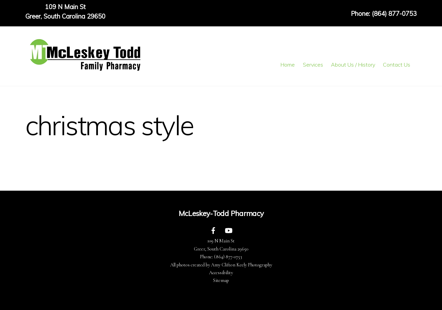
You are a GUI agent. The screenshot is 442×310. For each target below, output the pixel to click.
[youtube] (228, 230)
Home (287, 64)
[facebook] (213, 230)
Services (313, 64)
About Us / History (353, 64)
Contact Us (396, 64)
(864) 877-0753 (228, 257)
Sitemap (221, 280)
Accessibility (221, 273)
